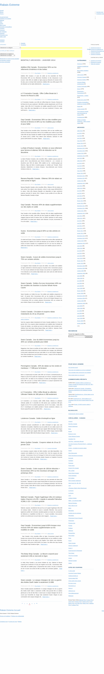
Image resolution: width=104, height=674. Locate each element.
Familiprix (70, 460)
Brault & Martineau (73, 426)
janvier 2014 (80, 145)
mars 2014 (79, 140)
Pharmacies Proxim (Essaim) (75, 518)
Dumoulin (70, 458)
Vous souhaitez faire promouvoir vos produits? (79, 372)
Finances (2, 33)
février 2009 (80, 290)
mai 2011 (79, 223)
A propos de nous (13, 621)
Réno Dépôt (71, 535)
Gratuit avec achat (81, 99)
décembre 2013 (81, 148)
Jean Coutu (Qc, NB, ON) (74, 483)
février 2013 (80, 173)
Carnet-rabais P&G (73, 578)
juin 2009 (79, 280)
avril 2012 (79, 196)
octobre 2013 (80, 153)
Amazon (70, 421)
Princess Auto (71, 523)
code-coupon (50, 127)
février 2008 (80, 320)
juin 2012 (79, 190)
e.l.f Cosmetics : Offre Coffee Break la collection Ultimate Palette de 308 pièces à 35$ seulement (39, 393)
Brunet (70, 431)
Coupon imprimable (52, 448)
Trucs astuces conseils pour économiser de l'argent (82, 113)
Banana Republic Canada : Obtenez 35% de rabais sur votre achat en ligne (41, 180)
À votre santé (71, 570)
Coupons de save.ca (96, 47)
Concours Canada (81, 77)
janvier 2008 (80, 323)
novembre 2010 (81, 238)
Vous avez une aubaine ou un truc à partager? (79, 370)
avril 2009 (79, 286)
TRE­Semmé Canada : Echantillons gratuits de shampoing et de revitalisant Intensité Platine (80, 390)
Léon (69, 495)
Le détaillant (3, 50)
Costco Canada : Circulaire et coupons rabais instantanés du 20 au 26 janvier (38, 313)
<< (22, 603)
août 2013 (79, 158)
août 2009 (79, 276)
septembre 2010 (81, 243)
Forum (2, 13)
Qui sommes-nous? (73, 367)
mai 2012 (79, 193)
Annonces (79, 63)
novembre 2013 (81, 150)
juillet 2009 (79, 278)
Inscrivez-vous (99, 12)
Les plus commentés (5, 62)
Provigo (70, 525)
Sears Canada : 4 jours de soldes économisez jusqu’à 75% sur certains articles (41, 258)
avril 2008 (79, 316)
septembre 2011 (81, 213)
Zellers (70, 563)
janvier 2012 (80, 203)
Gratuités (23, 43)
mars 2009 (79, 288)
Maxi (1, 22)
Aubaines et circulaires (5, 18)
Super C (70, 548)
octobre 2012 (80, 180)
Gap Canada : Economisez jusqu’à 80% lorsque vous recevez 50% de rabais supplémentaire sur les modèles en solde (41, 527)
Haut (103, 610)
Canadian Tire (71, 439)
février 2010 (80, 260)
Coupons (2, 28)
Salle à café (3, 36)
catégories (3, 44)
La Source (70, 490)
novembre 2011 (81, 208)
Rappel (79, 106)
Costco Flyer (90, 600)
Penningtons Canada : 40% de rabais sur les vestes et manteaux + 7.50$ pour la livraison (41, 367)
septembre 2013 (81, 156)
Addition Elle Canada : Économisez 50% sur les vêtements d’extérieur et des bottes (38, 68)
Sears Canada (71, 543)
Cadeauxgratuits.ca (73, 575)
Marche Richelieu (72, 503)
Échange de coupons (96, 62)
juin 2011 (79, 220)
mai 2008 (79, 313)
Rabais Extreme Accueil (10, 610)
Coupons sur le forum (96, 60)
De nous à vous (72, 583)
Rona (69, 538)
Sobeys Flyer (86, 601)
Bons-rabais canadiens (82, 70)
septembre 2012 (81, 183)
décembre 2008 (81, 296)
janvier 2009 (80, 293)
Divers (78, 89)
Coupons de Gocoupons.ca (97, 51)
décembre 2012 (81, 176)
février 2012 (80, 200)
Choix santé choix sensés (74, 580)
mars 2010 (79, 258)
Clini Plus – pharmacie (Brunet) (76, 441)
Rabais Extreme (9, 4)
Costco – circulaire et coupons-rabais (77, 448)
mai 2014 (79, 135)
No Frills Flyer (78, 603)
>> (36, 603)
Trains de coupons (95, 64)
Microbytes (71, 510)
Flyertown (70, 463)
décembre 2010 (81, 236)
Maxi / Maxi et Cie (72, 505)
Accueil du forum (4, 17)
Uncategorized (80, 117)
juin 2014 (79, 133)
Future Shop (71, 465)
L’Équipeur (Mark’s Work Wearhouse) (77, 488)
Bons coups (3, 25)
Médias (20, 621)
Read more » (46, 84)
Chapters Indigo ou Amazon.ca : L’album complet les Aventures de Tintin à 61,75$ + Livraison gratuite (80, 384)
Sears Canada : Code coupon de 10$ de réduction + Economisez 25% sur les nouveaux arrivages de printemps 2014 (40, 471)
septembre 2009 (81, 273)
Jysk (69, 485)
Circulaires (23, 44)
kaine (69, 404)
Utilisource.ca (71, 590)
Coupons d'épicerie (95, 52)
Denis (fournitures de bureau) (75, 455)
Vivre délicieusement (73, 593)
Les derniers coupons (5, 60)
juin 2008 (79, 310)
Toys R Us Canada (73, 555)
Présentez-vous (4, 35)
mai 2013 (79, 166)
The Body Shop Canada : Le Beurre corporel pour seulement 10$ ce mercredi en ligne (39, 555)
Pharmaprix (71, 520)
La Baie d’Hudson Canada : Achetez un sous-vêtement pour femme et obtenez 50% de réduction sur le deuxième (41, 150)
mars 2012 (79, 198)
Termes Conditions (5, 616)
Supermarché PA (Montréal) (75, 550)
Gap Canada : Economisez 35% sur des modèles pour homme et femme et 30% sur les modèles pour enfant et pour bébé (41, 122)
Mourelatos (71, 515)
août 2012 (79, 186)
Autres (1, 23)
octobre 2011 (80, 210)
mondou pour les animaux (74, 513)
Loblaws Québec (72, 498)
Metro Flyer (86, 603)
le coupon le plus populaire (9, 58)
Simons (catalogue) (73, 545)
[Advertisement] (51, 48)
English (89, 49)
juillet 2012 (79, 188)
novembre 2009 (81, 268)
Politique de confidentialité (17, 616)
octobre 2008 (80, 300)
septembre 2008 (81, 303)
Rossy (70, 540)
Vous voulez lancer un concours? (76, 375)
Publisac (70, 528)
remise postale (80, 109)
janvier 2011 (80, 233)
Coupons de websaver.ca (97, 49)
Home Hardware (72, 475)
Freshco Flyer (78, 601)
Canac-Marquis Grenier (74, 436)
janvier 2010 (80, 263)
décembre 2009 (81, 266)
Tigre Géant (71, 553)
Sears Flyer (71, 601)
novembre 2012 (81, 178)
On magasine (3, 31)
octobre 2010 (80, 240)
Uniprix (70, 558)
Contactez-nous (100, 13)
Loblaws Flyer (75, 605)
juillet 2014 (79, 130)
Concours (2, 30)
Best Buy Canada (72, 424)
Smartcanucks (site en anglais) (76, 413)
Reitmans (70, 530)
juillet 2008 (79, 308)
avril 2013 (79, 168)
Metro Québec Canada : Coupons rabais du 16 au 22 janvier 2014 (40, 443)
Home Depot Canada (73, 473)
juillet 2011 (79, 218)
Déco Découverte (72, 453)
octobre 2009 (80, 270)
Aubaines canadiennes (52, 73)
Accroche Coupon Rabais (74, 573)
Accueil (2, 10)
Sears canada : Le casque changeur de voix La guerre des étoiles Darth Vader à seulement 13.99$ (41, 581)
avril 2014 (79, 138)
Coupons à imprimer (96, 54)
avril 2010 (79, 256)
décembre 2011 (81, 206)
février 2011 (80, 230)
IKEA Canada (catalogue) (74, 480)
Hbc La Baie (71, 470)
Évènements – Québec (82, 95)
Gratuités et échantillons (6, 26)
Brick (69, 429)
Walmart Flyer (82, 600)
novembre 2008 (81, 298)
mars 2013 (79, 170)
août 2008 (79, 306)
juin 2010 (79, 250)
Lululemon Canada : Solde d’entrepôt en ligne (38, 418)
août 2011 (79, 216)
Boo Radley (38, 73)
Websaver (70, 595)
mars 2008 (79, 318)
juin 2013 (79, 163)
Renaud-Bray (71, 533)
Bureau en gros (72, 434)
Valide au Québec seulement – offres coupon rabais (83, 121)
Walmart (2, 20)
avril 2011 (79, 226)
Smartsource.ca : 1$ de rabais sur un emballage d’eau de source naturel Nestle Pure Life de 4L (80, 400)
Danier (70, 450)
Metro (69, 508)
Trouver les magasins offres (76, 334)
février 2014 (80, 143)
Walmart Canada (72, 560)
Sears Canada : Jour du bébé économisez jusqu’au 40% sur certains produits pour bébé (40, 341)
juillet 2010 (79, 248)
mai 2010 (79, 253)
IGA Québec (71, 478)
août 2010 (79, 246)
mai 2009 (79, 283)
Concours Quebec (81, 79)
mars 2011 (79, 228)
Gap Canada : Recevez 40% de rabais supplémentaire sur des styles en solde (41, 206)
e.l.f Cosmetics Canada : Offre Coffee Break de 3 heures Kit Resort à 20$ (39, 94)
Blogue (1, 12)
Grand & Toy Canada (73, 468)
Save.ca (70, 588)
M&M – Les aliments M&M (74, 500)
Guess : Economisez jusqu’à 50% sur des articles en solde (40, 232)
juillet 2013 (79, 160)
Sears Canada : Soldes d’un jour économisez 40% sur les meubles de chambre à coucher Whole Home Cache (41, 285)
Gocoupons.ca (72, 585)
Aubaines (2, 40)
